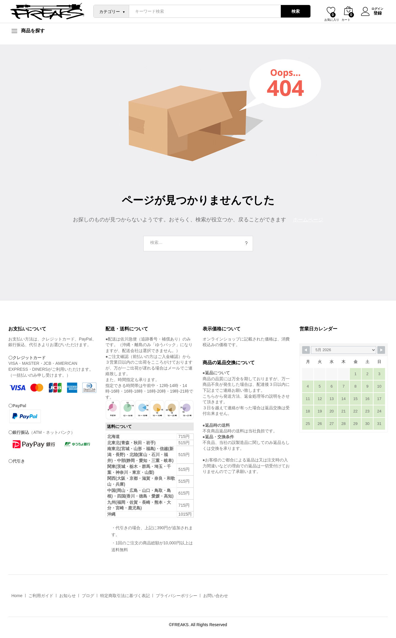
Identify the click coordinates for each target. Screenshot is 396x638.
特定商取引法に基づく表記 (125, 595)
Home (16, 595)
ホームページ (308, 220)
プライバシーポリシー (176, 595)
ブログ (88, 595)
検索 (293, 11)
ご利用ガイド (40, 595)
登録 (375, 12)
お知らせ (67, 595)
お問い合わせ (215, 595)
